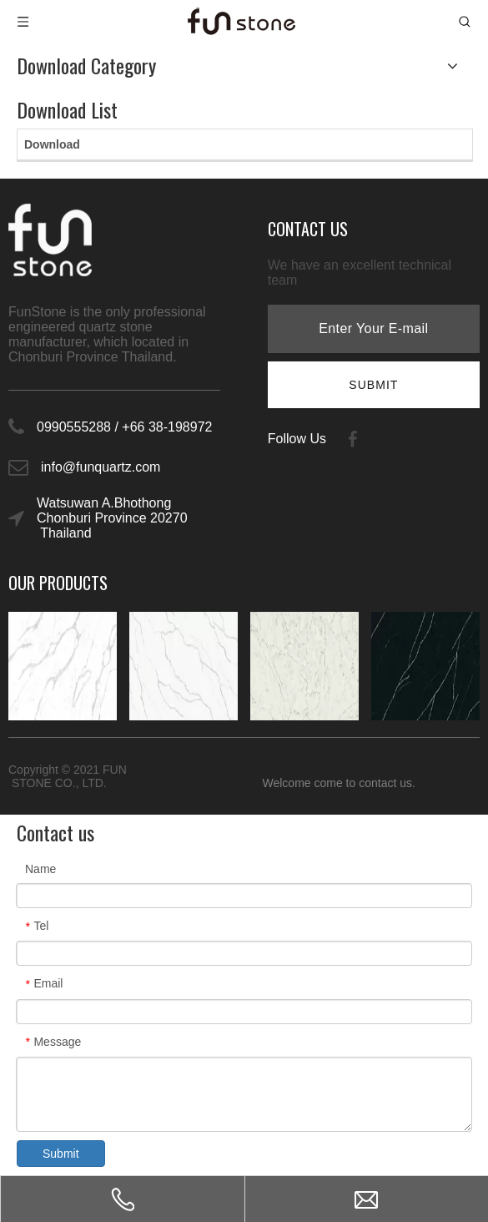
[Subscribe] (373, 384)
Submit (61, 1153)
